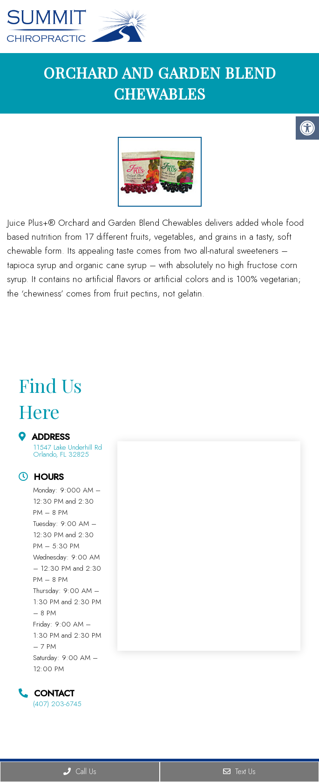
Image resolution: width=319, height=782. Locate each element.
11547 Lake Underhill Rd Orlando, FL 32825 (67, 451)
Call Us (79, 771)
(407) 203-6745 (57, 704)
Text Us (239, 771)
